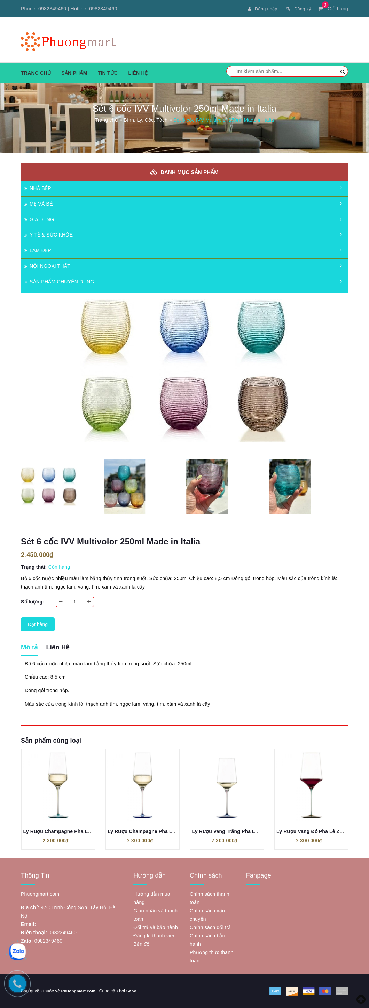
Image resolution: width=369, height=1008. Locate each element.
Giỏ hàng (333, 8)
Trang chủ (36, 72)
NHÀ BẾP (37, 188)
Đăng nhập (259, 8)
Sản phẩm (74, 72)
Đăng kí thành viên (154, 935)
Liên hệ (138, 72)
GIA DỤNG (39, 219)
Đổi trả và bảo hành (155, 927)
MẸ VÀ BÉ (38, 203)
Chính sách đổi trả (210, 927)
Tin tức (108, 72)
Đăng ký (297, 8)
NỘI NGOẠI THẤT (47, 266)
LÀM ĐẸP (37, 250)
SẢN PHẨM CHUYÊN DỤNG (59, 281)
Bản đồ (141, 943)
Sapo (132, 990)
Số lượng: (32, 601)
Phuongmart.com (78, 990)
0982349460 (52, 8)
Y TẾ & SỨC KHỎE (48, 234)
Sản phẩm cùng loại (51, 739)
